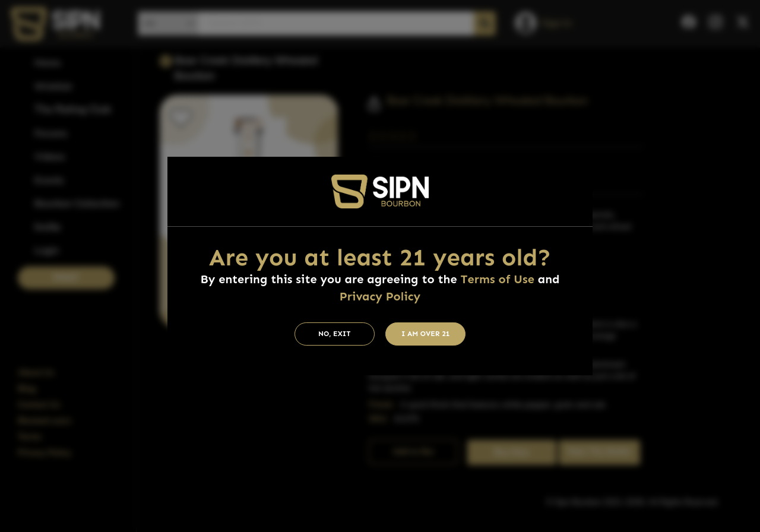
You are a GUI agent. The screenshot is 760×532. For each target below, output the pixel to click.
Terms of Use (497, 279)
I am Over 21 (425, 334)
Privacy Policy (380, 296)
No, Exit (334, 334)
